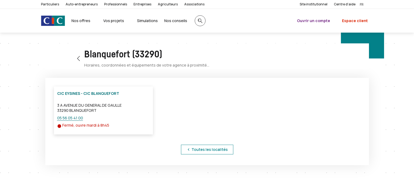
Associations (194, 4)
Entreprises (142, 4)
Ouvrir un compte (313, 20)
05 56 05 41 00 (70, 117)
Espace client (355, 20)
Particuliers (50, 4)
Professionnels (115, 4)
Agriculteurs (168, 4)
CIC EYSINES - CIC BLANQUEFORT (88, 93)
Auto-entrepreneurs (82, 4)
